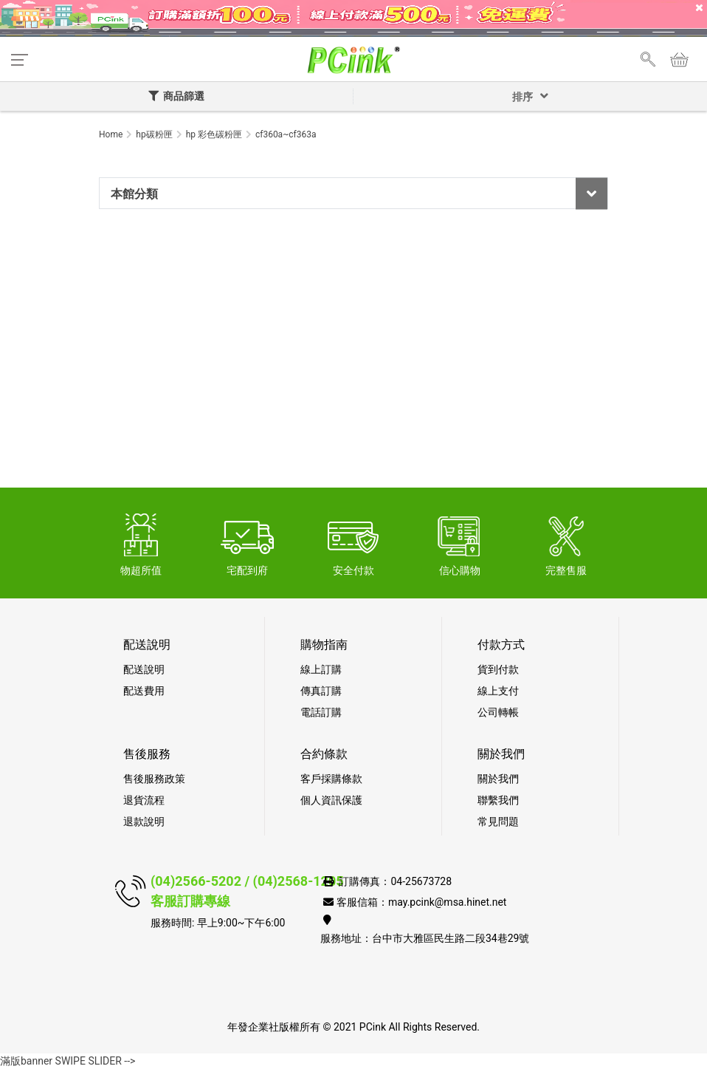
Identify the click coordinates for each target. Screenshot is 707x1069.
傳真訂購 (321, 691)
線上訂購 (321, 669)
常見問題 (498, 821)
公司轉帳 (498, 712)
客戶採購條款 (331, 779)
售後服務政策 (154, 779)
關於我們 (498, 779)
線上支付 (498, 691)
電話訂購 (321, 712)
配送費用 (144, 691)
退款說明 (144, 821)
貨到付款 (498, 669)
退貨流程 (144, 800)
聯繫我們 (498, 800)
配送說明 (144, 669)
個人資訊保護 (331, 800)
